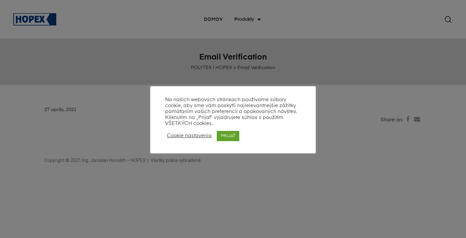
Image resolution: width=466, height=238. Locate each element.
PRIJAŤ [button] (228, 136)
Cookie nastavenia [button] (189, 136)
